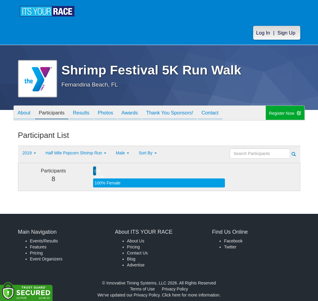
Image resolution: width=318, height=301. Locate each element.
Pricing (36, 253)
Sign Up (286, 33)
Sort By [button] (148, 152)
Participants (54, 113)
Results (85, 113)
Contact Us (137, 253)
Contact (221, 113)
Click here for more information (190, 295)
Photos (111, 113)
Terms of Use (142, 289)
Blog (131, 259)
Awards (137, 113)
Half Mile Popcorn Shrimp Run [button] (76, 152)
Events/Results (44, 241)
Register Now (285, 113)
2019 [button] (29, 152)
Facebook (233, 241)
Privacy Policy (175, 289)
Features (38, 247)
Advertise (135, 265)
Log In (263, 33)
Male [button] (122, 152)
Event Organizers (46, 259)
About (25, 113)
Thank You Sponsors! (179, 113)
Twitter (230, 247)
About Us (135, 241)
